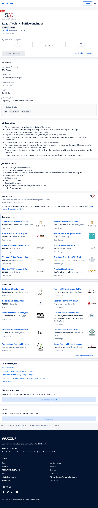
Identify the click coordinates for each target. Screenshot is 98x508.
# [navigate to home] (58, 452)
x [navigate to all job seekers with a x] (52, 452)
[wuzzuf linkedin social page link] (13, 493)
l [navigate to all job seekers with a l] (25, 452)
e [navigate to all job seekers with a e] (11, 452)
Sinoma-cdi (6, 236)
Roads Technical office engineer (48, 425)
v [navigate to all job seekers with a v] (47, 452)
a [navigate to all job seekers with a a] (2, 452)
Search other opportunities (85, 53)
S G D (4, 30)
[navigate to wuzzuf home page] (7, 3)
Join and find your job (49, 400)
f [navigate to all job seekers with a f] (13, 452)
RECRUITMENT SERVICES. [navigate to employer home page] (11, 470)
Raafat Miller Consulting (63, 272)
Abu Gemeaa (7, 347)
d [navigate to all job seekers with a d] (9, 452)
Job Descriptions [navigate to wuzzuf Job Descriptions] (55, 463)
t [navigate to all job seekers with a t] (43, 452)
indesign (5, 260)
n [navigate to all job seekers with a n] (30, 452)
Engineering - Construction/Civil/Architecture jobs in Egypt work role (26, 378)
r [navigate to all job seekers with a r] (39, 452)
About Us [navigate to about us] (5, 466)
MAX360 (5, 248)
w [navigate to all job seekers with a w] (50, 452)
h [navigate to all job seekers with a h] (17, 452)
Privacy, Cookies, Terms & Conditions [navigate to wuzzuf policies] (63, 477)
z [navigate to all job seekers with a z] (56, 452)
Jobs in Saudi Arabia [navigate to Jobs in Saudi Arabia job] (9, 477)
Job (3, 425)
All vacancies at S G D (9, 368)
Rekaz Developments (10, 225)
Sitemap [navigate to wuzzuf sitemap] (53, 470)
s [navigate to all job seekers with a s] (41, 452)
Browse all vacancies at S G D (12, 209)
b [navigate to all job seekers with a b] (4, 452)
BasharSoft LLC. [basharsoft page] (37, 499)
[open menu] (94, 3)
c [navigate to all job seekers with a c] (6, 452)
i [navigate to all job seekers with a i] (19, 452)
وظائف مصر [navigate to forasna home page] (54, 480)
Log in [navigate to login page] (87, 3)
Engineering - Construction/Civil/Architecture (21, 425)
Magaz (56, 236)
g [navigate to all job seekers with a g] (15, 452)
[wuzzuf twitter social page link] (8, 493)
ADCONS (5, 304)
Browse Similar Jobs (13, 53)
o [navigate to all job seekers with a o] (32, 452)
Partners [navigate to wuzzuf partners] (53, 466)
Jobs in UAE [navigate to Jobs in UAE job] (6, 480)
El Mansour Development (63, 333)
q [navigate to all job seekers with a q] (37, 452)
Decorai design (8, 292)
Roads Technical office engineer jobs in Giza (17, 371)
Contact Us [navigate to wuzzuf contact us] (54, 473)
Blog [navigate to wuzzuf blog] (3, 463)
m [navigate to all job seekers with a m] (27, 452)
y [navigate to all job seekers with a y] (54, 452)
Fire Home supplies (61, 292)
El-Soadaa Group (8, 316)
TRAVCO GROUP (60, 347)
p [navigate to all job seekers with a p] (34, 452)
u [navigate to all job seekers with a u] (45, 452)
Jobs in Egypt (6, 382)
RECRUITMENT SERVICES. (37, 444)
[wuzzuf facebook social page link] (4, 493)
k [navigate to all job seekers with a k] (23, 452)
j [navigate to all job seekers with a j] (21, 452)
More (91, 206)
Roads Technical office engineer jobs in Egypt (18, 375)
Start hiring (49, 419)
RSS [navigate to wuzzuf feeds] (3, 473)
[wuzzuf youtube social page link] (17, 493)
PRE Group (6, 333)
